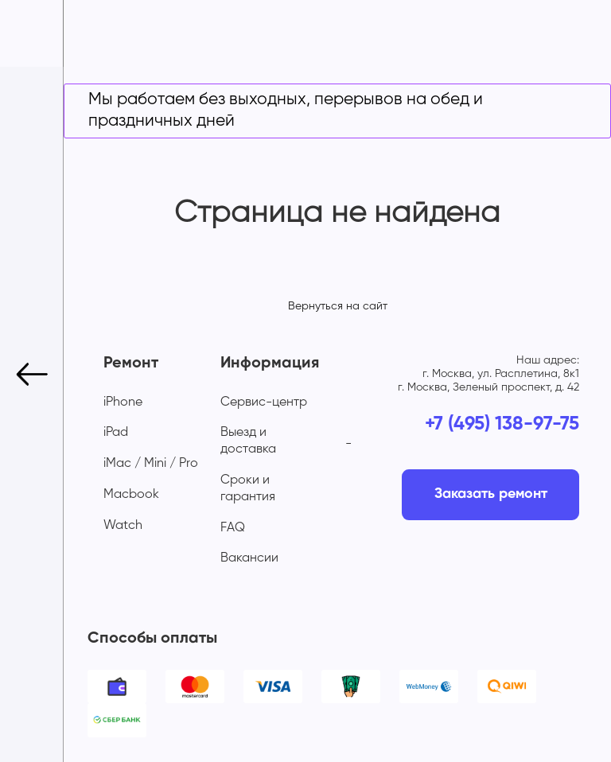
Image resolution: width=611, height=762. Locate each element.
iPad (115, 432)
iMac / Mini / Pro (150, 463)
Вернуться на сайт (337, 306)
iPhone (122, 402)
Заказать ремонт (490, 494)
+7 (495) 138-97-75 (502, 423)
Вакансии (249, 558)
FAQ (232, 528)
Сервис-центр (263, 402)
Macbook (131, 494)
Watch (122, 525)
